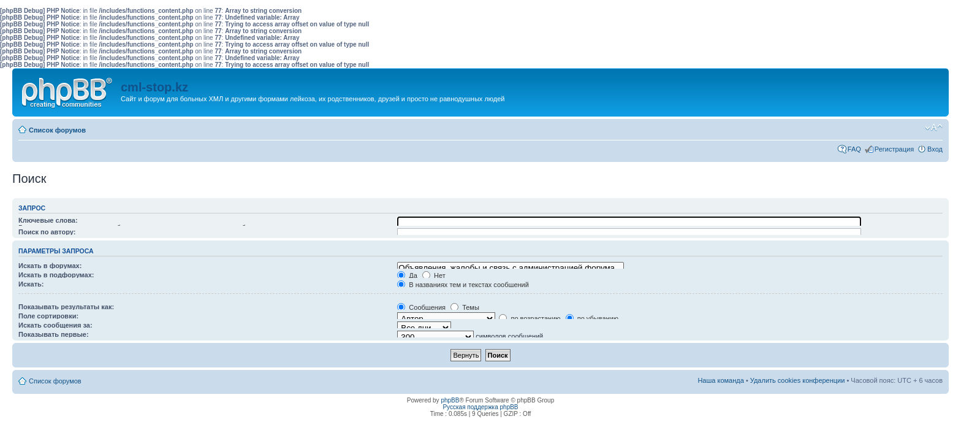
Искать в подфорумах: (56, 275)
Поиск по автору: (46, 232)
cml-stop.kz (154, 87)
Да (407, 275)
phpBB (450, 400)
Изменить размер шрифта (934, 127)
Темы (464, 307)
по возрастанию (529, 318)
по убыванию (592, 318)
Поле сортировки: (48, 316)
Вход (935, 149)
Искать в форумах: (50, 265)
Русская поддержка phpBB (480, 407)
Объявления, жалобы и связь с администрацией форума (510, 268)
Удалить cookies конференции (797, 380)
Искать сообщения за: (55, 325)
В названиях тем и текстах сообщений (463, 284)
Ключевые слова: (48, 220)
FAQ (854, 149)
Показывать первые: (53, 334)
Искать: (31, 284)
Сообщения (421, 307)
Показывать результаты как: (66, 306)
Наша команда (720, 380)
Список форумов (57, 130)
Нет (434, 275)
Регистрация (894, 149)
